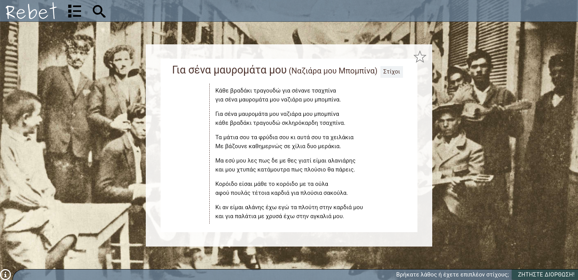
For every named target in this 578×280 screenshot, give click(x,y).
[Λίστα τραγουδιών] (74, 11)
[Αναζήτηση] (150, 10)
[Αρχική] (31, 10)
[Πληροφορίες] (5, 274)
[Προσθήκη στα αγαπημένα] (420, 57)
